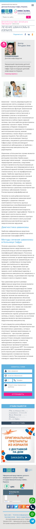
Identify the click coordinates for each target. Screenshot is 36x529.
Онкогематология (10, 517)
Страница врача (10, 74)
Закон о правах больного (24, 517)
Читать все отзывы (18, 423)
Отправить (18, 394)
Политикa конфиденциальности (22, 515)
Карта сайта (7, 515)
